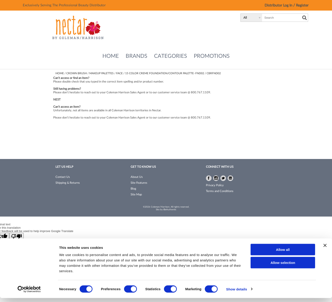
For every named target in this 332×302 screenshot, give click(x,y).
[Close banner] (325, 249)
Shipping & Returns (67, 182)
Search (304, 18)
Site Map (136, 194)
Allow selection (282, 267)
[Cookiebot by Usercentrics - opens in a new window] (29, 293)
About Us (137, 177)
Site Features (139, 182)
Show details (236, 293)
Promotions (212, 56)
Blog (133, 188)
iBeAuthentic (169, 209)
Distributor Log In (279, 5)
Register (302, 5)
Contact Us (62, 177)
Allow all (283, 253)
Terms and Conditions (219, 191)
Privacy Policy (215, 185)
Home (110, 56)
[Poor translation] (16, 236)
